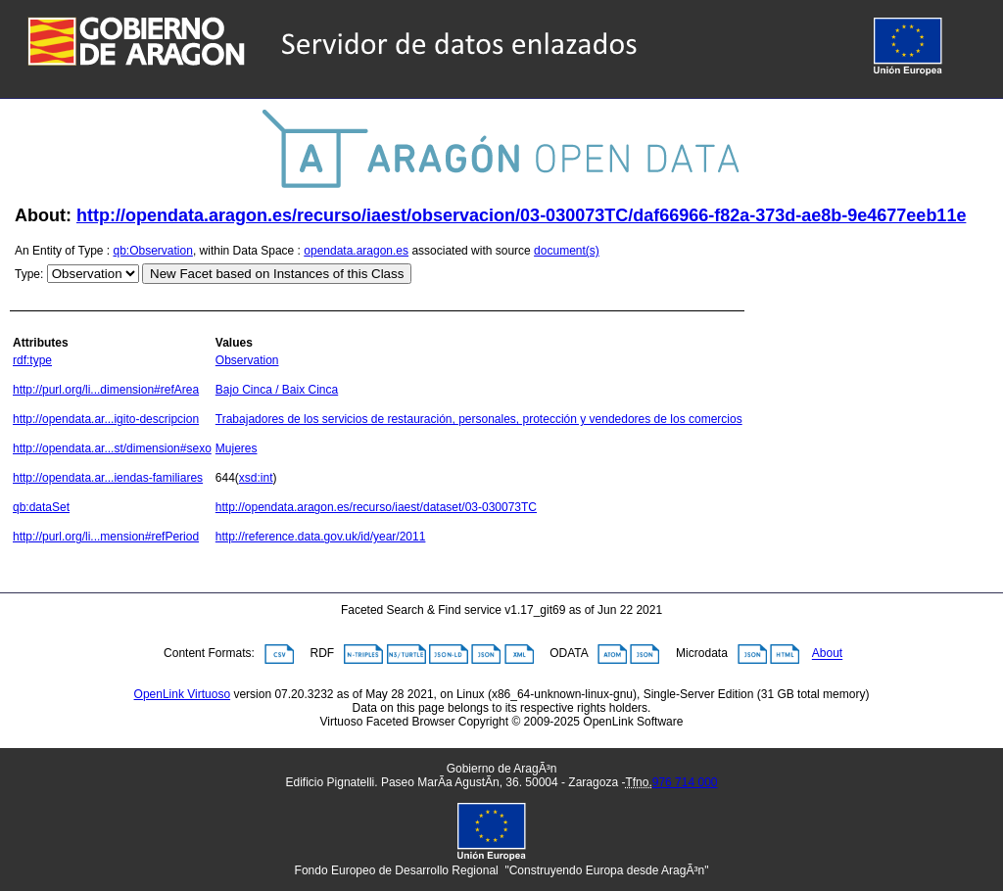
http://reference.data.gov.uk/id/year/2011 (320, 536)
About (827, 654)
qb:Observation (153, 251)
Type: (29, 274)
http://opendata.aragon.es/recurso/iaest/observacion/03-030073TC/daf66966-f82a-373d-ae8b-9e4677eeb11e (521, 215)
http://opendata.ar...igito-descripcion (106, 419)
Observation (247, 360)
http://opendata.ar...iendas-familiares (108, 478)
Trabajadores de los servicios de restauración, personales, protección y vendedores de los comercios (478, 419)
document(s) (566, 251)
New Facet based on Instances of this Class (277, 273)
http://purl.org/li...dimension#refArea (106, 390)
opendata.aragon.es (356, 251)
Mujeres (236, 448)
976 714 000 (685, 782)
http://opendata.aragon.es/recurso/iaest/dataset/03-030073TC (376, 507)
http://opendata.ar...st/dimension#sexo (112, 448)
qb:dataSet (41, 507)
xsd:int (256, 478)
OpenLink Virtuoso (182, 694)
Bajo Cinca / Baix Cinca (276, 390)
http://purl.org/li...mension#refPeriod (106, 536)
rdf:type (32, 360)
